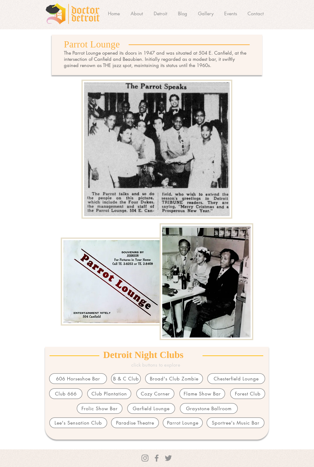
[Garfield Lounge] (151, 408)
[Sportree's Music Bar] (235, 422)
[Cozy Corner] (155, 393)
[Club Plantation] (109, 393)
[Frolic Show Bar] (99, 408)
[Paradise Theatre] (135, 422)
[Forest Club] (247, 393)
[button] (160, 13)
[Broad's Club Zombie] (174, 378)
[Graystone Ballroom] (209, 408)
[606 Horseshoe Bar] (78, 378)
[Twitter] (168, 458)
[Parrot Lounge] (183, 422)
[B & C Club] (126, 378)
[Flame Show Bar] (202, 393)
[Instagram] (145, 458)
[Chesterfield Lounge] (236, 378)
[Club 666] (65, 393)
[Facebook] (156, 458)
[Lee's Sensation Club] (78, 422)
